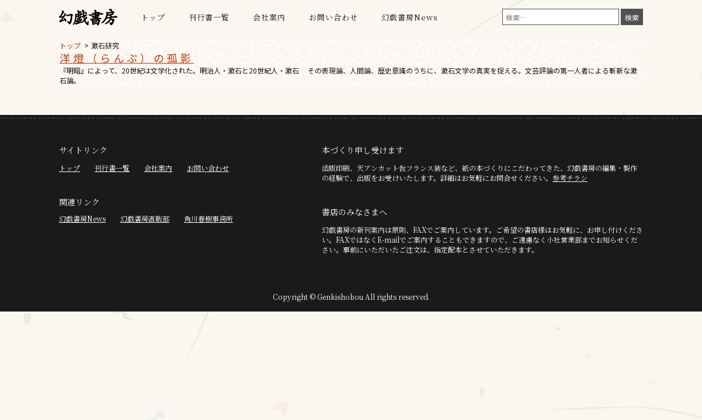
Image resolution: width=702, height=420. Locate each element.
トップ (153, 17)
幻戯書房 (88, 17)
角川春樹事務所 (208, 218)
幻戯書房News (409, 17)
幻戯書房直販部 (144, 218)
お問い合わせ (333, 17)
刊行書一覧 (209, 17)
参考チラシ (570, 178)
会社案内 (269, 17)
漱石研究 (105, 45)
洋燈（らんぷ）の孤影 (127, 57)
